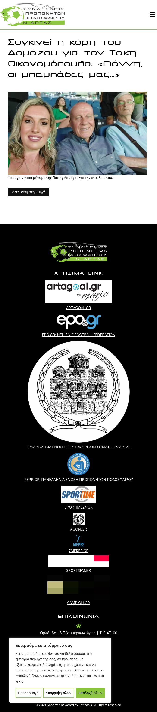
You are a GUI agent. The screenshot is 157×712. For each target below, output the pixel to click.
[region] (60, 670)
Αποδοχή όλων (90, 693)
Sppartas (53, 705)
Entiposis (85, 705)
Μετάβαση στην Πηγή (28, 192)
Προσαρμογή (28, 693)
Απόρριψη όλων (58, 693)
